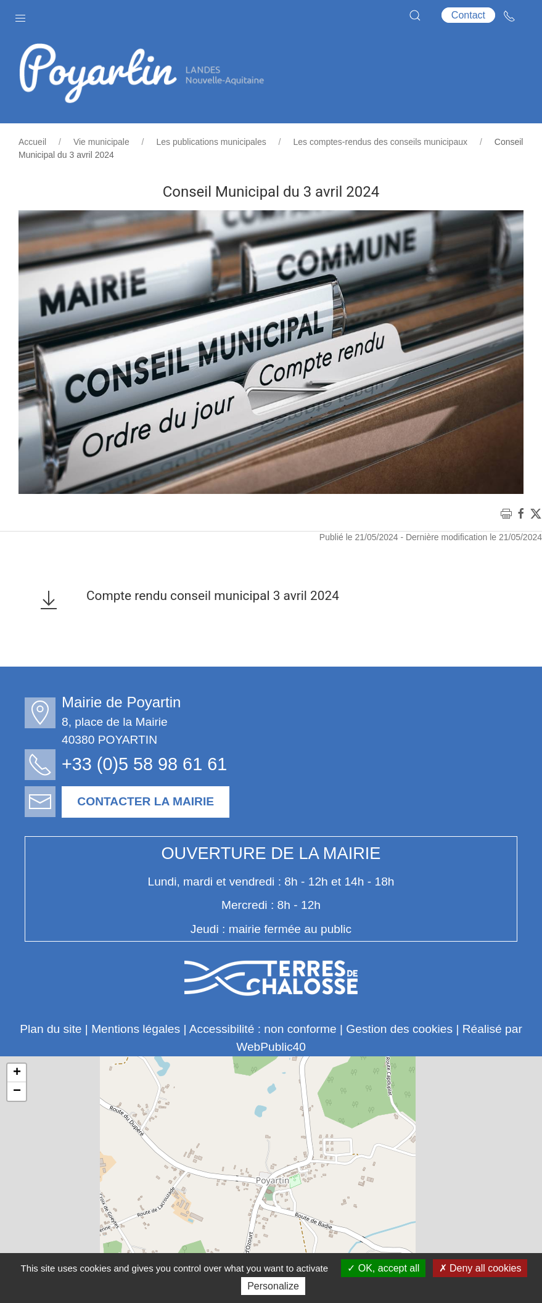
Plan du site (50, 1028)
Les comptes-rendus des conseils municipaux (380, 142)
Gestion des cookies (399, 1028)
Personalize (273, 1286)
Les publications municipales (211, 142)
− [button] (17, 1091)
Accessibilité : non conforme (263, 1028)
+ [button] (17, 1073)
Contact (468, 15)
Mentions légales (135, 1028)
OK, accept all (383, 1268)
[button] (20, 15)
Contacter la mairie (149, 801)
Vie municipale (101, 142)
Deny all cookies (480, 1268)
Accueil (32, 142)
